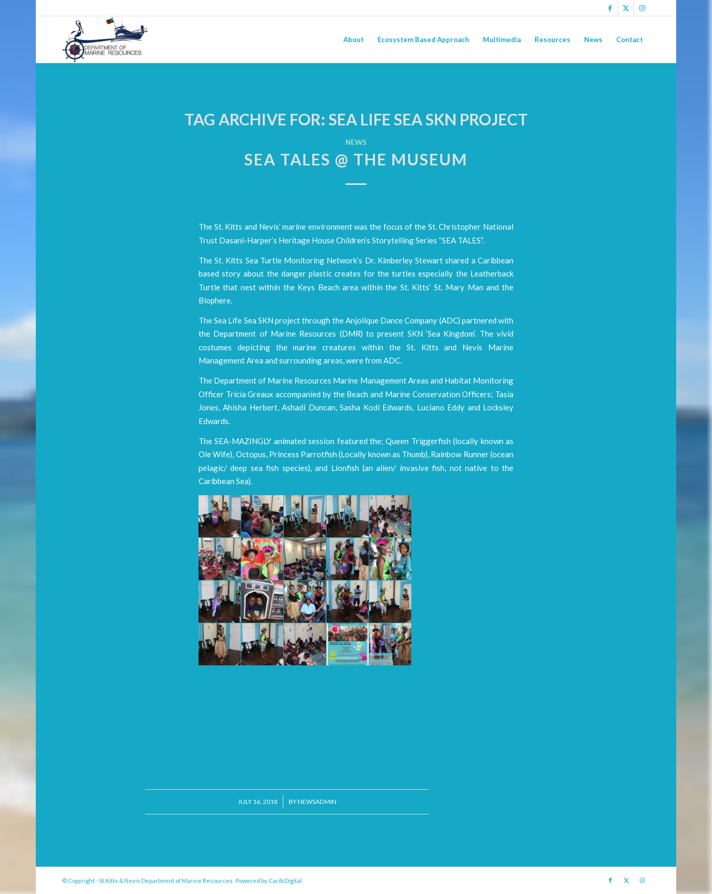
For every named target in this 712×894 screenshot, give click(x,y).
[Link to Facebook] (610, 8)
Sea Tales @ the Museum (356, 159)
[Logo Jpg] (105, 39)
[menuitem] (354, 39)
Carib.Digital (285, 880)
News (356, 142)
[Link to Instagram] (642, 8)
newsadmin (317, 801)
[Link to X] (626, 8)
